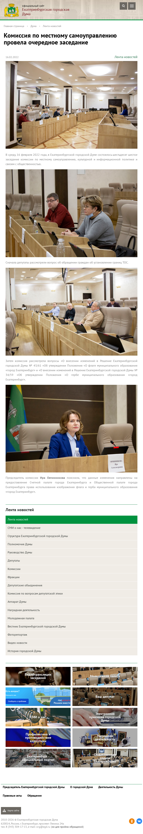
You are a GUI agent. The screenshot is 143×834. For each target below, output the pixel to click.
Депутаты (14, 560)
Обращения (34, 795)
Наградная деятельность (24, 610)
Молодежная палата (21, 618)
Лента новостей (52, 26)
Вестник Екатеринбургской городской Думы (37, 626)
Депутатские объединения (25, 585)
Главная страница (14, 26)
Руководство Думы (20, 552)
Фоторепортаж (17, 634)
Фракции (14, 577)
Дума (33, 26)
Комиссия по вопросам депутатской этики (35, 593)
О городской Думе (81, 787)
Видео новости (17, 643)
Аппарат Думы (17, 601)
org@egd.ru (43, 826)
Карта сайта (11, 810)
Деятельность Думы (110, 787)
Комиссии (14, 569)
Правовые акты (12, 795)
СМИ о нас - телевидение (24, 528)
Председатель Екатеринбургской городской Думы (34, 787)
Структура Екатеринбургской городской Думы (38, 536)
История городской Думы (24, 651)
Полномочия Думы (20, 544)
